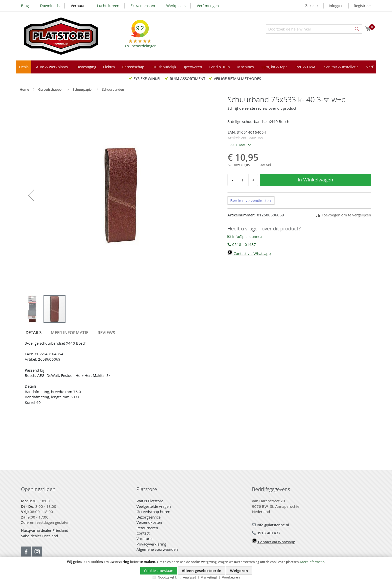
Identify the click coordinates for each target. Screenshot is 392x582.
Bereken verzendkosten (250, 200)
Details (34, 332)
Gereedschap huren (153, 511)
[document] (196, 570)
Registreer (362, 5)
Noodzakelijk (167, 577)
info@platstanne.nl (246, 236)
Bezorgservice (148, 517)
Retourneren (147, 527)
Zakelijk (311, 5)
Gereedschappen (51, 89)
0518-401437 (242, 244)
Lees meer (236, 144)
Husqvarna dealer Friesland (44, 530)
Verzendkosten (149, 522)
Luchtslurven (108, 5)
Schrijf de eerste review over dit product (262, 108)
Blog (25, 5)
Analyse (188, 577)
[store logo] (61, 36)
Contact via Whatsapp (249, 253)
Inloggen (336, 5)
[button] (31, 195)
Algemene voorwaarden (157, 549)
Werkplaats (176, 5)
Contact (143, 533)
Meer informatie (312, 562)
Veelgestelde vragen (153, 506)
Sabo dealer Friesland (39, 535)
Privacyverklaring (151, 544)
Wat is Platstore (149, 500)
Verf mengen (208, 5)
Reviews (106, 332)
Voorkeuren (231, 577)
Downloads (50, 5)
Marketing (208, 577)
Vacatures (144, 538)
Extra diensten (142, 5)
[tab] (33, 332)
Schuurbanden (113, 89)
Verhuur (78, 5)
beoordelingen (140, 43)
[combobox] (314, 29)
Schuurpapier (83, 89)
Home (25, 89)
